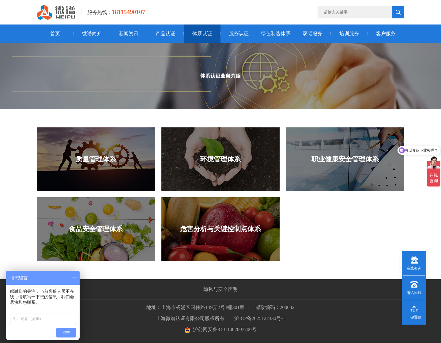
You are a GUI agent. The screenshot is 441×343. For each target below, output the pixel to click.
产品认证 (165, 33)
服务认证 (239, 33)
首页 (55, 33)
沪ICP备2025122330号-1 (259, 318)
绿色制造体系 (275, 33)
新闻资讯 (128, 33)
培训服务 (349, 33)
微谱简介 (92, 33)
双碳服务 (312, 33)
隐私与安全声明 (220, 289)
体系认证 (202, 33)
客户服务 (386, 33)
